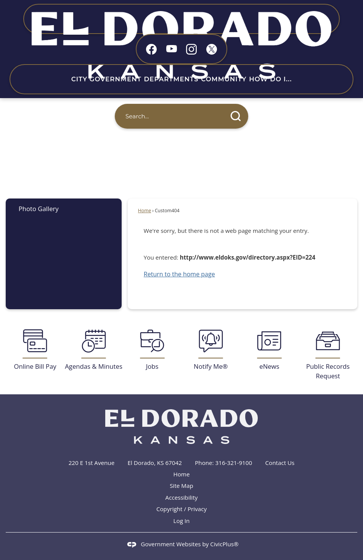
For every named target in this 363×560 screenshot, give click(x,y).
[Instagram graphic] (191, 49)
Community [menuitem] (223, 79)
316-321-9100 (233, 462)
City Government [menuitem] (106, 79)
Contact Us (280, 462)
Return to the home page (179, 274)
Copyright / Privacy (181, 509)
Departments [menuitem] (171, 79)
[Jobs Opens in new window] (152, 350)
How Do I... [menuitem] (270, 79)
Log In (181, 520)
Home (144, 210)
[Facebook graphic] (151, 49)
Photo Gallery (39, 208)
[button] (235, 116)
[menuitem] (64, 209)
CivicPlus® (224, 544)
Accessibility (181, 497)
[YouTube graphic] (171, 48)
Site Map (181, 485)
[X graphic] (211, 49)
